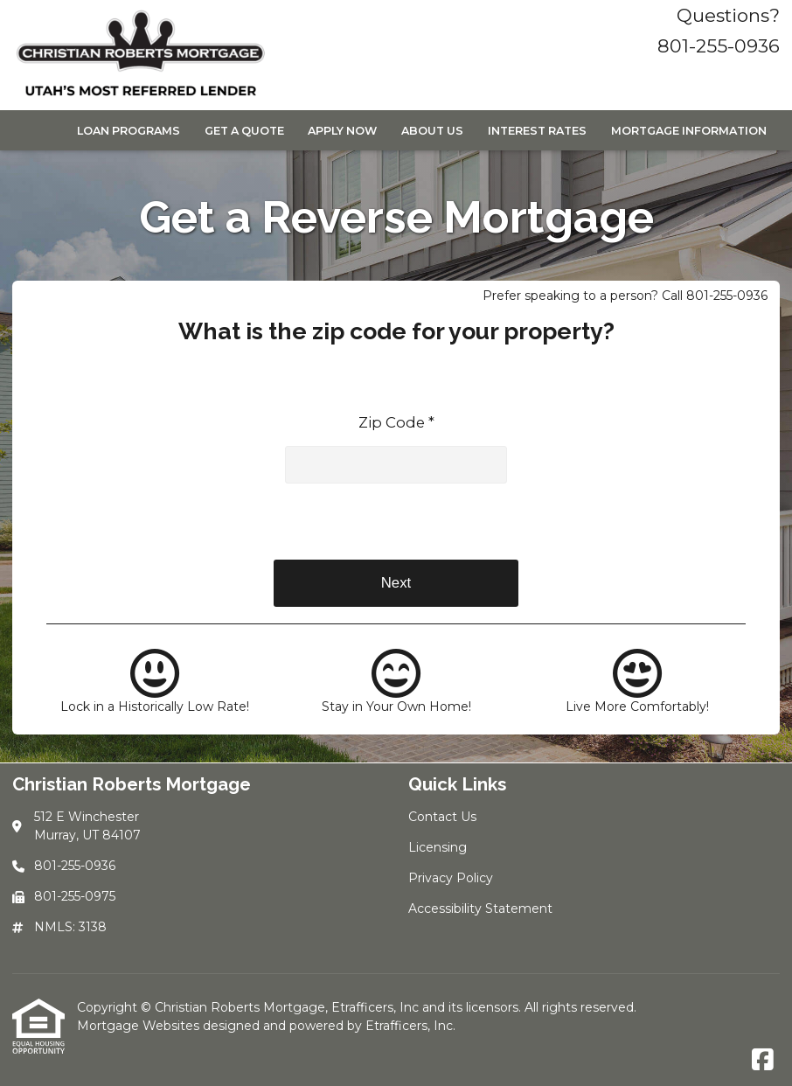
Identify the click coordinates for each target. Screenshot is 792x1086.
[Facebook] (763, 1061)
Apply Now (342, 130)
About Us (432, 130)
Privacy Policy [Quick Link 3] (450, 878)
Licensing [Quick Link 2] (437, 847)
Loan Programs (128, 130)
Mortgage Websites (140, 1026)
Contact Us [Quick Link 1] (442, 817)
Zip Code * (396, 422)
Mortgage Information (689, 130)
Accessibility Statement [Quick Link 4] (480, 908)
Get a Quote (244, 130)
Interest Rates (537, 130)
